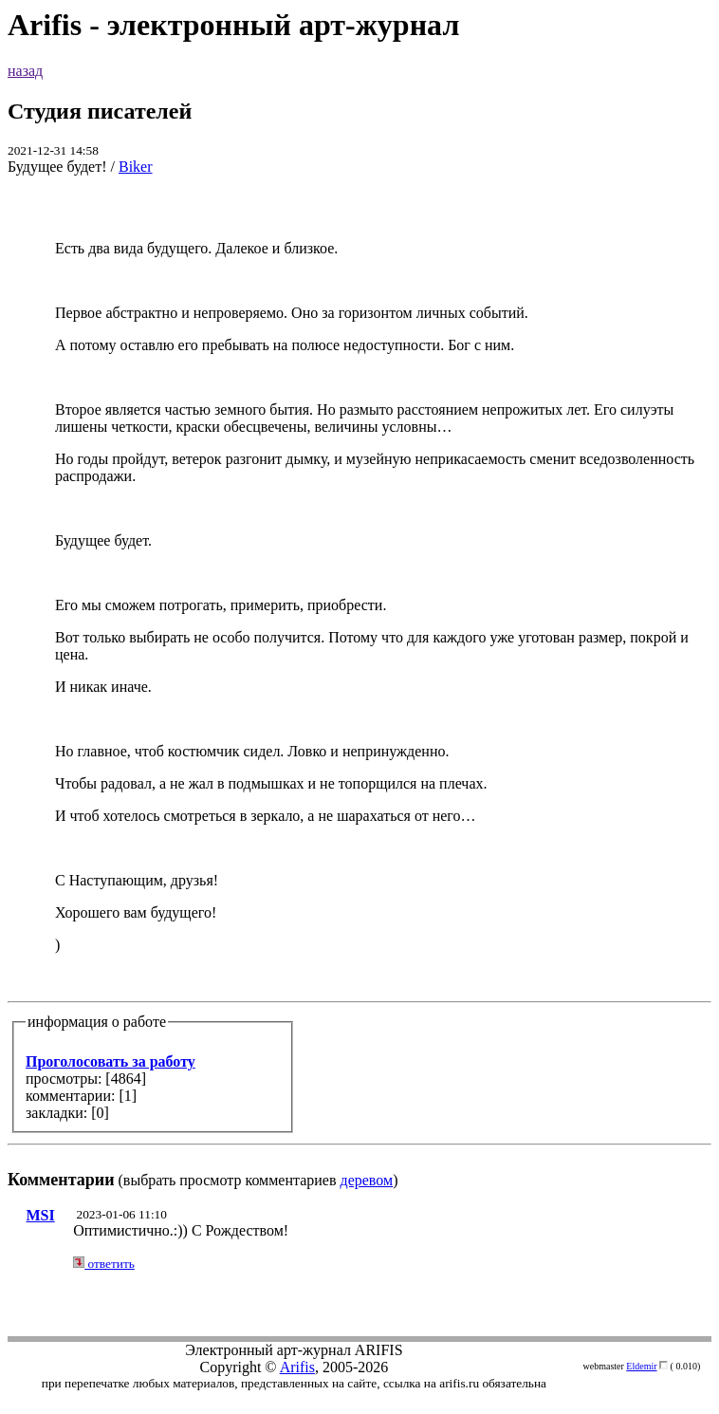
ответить (104, 1263)
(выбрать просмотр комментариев (359, 698)
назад (25, 71)
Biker (136, 166)
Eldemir (641, 1366)
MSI (40, 1215)
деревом (367, 1180)
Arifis (297, 1367)
